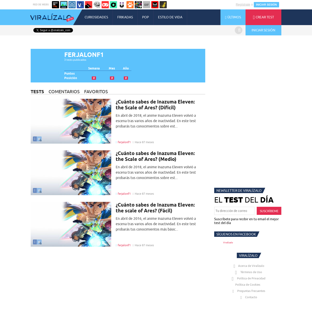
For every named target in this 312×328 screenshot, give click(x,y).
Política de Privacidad (247, 282)
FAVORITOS (96, 96)
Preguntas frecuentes (248, 295)
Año (126, 73)
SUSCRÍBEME (269, 215)
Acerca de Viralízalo (248, 270)
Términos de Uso (248, 276)
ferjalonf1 (124, 146)
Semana (94, 73)
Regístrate (243, 9)
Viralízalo (228, 247)
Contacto (247, 301)
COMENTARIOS (64, 96)
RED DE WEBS (41, 9)
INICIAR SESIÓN (266, 9)
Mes (112, 73)
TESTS (37, 96)
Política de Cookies (247, 289)
